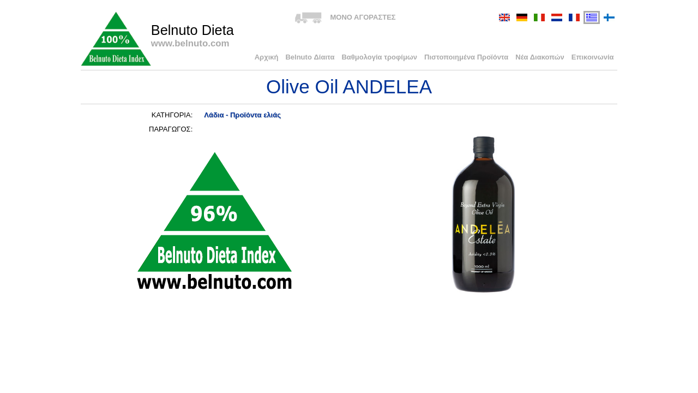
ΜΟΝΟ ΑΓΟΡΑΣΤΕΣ (362, 17)
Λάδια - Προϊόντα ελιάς (242, 115)
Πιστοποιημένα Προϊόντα (466, 57)
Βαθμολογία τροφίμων (379, 57)
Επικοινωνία (592, 57)
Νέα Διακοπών (539, 57)
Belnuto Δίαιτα (309, 57)
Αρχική (267, 57)
